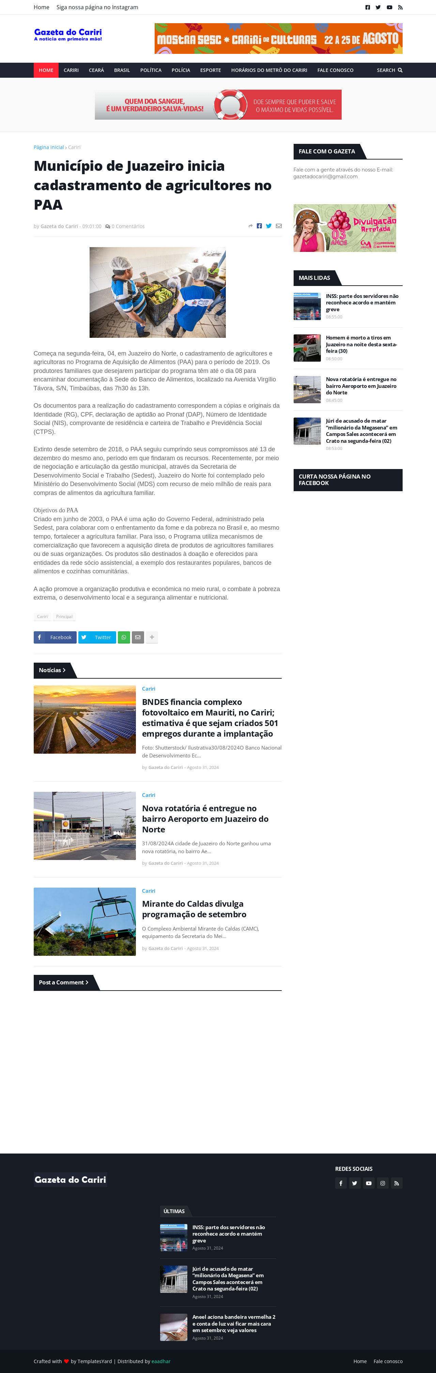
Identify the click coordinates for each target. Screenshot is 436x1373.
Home (41, 7)
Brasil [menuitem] (122, 70)
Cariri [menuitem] (71, 70)
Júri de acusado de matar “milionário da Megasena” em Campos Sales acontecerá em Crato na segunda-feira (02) (362, 431)
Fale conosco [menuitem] (335, 70)
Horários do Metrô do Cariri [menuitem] (269, 70)
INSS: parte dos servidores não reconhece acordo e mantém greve (362, 303)
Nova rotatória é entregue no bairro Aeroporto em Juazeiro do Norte (205, 819)
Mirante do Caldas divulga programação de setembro (194, 908)
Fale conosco (388, 1361)
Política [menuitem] (150, 70)
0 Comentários (128, 226)
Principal (64, 616)
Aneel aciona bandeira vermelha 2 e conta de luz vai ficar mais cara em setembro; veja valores (234, 1323)
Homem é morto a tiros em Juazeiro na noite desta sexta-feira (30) (361, 344)
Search (386, 70)
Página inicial (49, 147)
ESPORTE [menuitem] (210, 70)
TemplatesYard (95, 1361)
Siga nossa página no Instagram (97, 7)
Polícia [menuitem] (181, 70)
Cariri (74, 147)
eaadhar (161, 1361)
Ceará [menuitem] (96, 70)
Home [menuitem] (46, 70)
